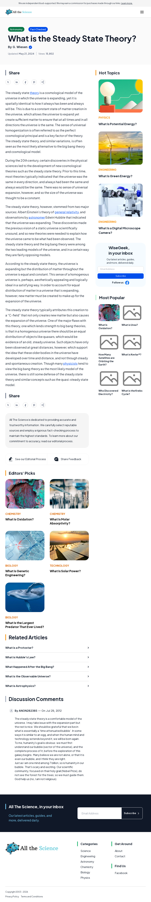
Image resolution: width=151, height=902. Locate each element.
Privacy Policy (12, 896)
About (118, 851)
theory (34, 93)
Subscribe (121, 276)
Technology (59, 565)
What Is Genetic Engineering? (17, 573)
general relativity (67, 212)
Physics (104, 117)
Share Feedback (67, 459)
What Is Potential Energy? (118, 124)
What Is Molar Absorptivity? (60, 521)
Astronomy (87, 861)
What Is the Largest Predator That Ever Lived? (24, 625)
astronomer (37, 217)
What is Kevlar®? (131, 354)
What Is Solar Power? (65, 571)
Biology (11, 565)
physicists (70, 363)
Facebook (121, 873)
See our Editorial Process (27, 459)
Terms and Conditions (32, 896)
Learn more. (127, 3)
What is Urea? (130, 324)
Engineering (107, 169)
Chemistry (13, 514)
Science (86, 851)
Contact (120, 856)
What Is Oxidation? (19, 519)
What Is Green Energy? (115, 176)
